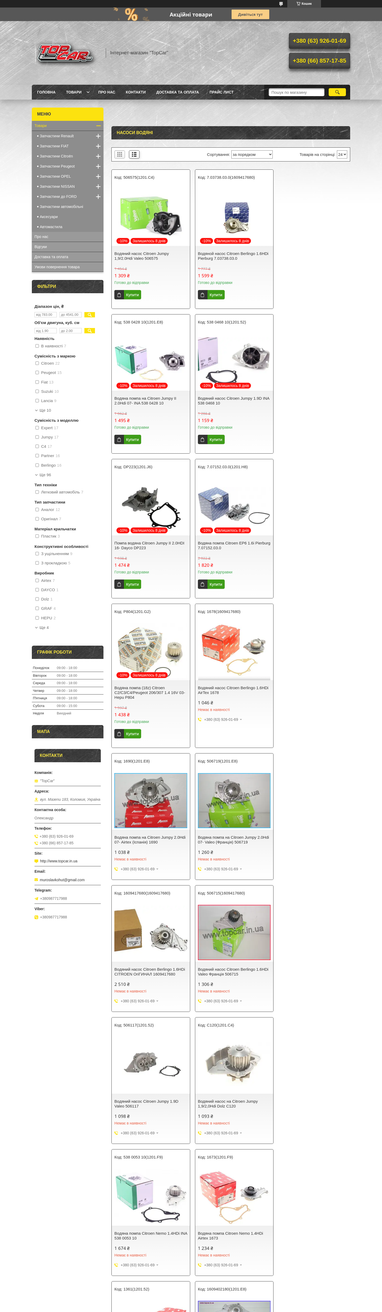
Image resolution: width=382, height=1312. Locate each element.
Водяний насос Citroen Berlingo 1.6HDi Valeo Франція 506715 (305, 695)
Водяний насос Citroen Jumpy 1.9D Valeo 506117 (146, 831)
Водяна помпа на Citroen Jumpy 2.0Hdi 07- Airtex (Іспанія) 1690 (306, 545)
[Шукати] (337, 92)
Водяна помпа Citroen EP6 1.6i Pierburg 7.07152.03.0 (305, 400)
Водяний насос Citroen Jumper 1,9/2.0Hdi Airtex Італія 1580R (305, 1095)
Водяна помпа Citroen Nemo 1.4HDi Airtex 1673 (147, 963)
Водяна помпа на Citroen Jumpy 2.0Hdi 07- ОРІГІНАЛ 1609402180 (307, 963)
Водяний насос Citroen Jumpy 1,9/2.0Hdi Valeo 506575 (141, 256)
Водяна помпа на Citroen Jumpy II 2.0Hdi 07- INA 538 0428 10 (307, 256)
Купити (132, 294)
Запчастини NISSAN (57, 186)
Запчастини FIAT (54, 146)
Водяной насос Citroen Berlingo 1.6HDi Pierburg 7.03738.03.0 (224, 256)
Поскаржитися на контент (178, 1307)
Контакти (136, 92)
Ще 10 (45, 410)
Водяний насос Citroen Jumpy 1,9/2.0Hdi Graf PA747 (304, 1227)
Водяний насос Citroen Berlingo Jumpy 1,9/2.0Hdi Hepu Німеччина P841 (149, 1095)
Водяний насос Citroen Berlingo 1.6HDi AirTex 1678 (224, 545)
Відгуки (40, 247)
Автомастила (51, 227)
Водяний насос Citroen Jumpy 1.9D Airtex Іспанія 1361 (227, 963)
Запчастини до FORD (58, 196)
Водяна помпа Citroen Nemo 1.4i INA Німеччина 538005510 (229, 1227)
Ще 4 (44, 627)
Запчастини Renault (57, 136)
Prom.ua (216, 1302)
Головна (46, 92)
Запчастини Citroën (56, 156)
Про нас (106, 92)
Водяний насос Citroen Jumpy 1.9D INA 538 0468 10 (146, 400)
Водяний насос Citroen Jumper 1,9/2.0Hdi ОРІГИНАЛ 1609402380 (227, 1095)
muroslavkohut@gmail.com (62, 880)
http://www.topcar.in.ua (58, 861)
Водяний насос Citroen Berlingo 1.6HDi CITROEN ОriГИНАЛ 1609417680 (224, 697)
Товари (73, 92)
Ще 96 (45, 475)
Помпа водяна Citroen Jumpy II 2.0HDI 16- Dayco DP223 (231, 400)
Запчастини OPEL (55, 176)
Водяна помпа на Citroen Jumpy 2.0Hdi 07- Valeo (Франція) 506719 (145, 695)
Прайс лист (222, 92)
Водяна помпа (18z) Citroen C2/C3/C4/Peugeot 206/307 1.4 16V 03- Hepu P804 (146, 548)
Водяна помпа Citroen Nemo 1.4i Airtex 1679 (144, 1227)
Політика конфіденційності (218, 1307)
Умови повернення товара (57, 267)
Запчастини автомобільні (61, 207)
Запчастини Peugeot (57, 166)
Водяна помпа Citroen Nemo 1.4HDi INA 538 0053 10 (309, 831)
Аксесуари (49, 217)
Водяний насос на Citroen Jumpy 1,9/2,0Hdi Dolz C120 (225, 831)
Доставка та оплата (177, 92)
